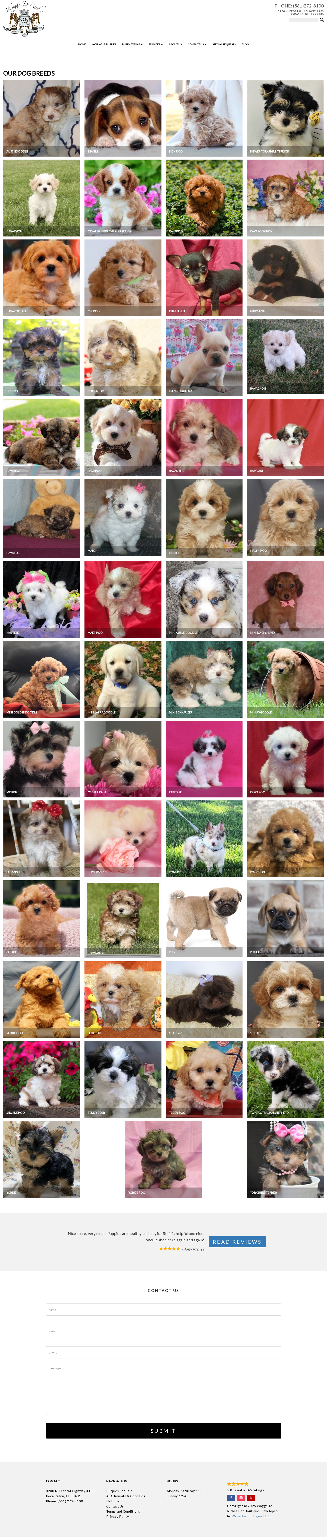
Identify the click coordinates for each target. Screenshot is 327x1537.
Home (82, 44)
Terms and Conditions (123, 1511)
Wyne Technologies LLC (251, 1516)
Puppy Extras (132, 44)
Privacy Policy (117, 1516)
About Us (175, 44)
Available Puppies (104, 44)
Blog (245, 44)
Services (156, 44)
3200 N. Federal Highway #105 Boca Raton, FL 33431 (301, 12)
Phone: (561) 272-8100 (64, 1501)
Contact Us (197, 44)
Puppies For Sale (119, 1491)
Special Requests (224, 44)
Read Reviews (237, 1242)
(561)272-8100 (308, 5)
